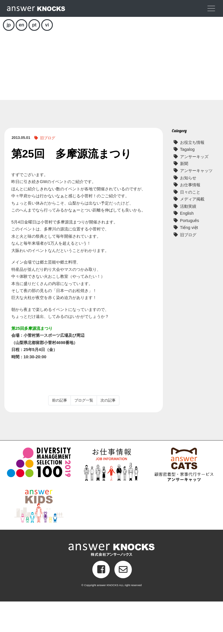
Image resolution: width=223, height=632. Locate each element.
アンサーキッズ (194, 187)
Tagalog (187, 180)
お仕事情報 (190, 215)
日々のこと (190, 222)
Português (189, 251)
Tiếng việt (189, 258)
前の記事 (59, 431)
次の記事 (108, 431)
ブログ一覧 (83, 431)
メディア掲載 (192, 230)
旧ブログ (47, 168)
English (187, 244)
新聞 (184, 194)
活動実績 (188, 236)
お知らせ (188, 208)
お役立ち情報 (192, 173)
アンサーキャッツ (196, 201)
